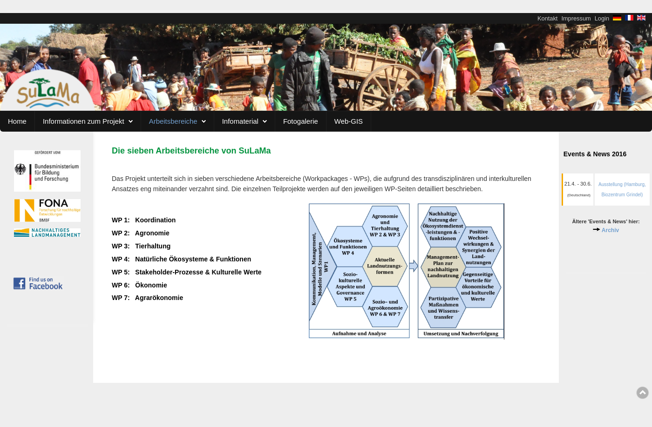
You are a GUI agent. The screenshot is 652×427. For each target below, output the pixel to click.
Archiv (610, 230)
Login (602, 18)
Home (17, 121)
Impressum (576, 18)
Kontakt (547, 18)
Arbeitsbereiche (173, 121)
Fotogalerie (300, 121)
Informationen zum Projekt (83, 121)
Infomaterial (240, 121)
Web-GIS (348, 121)
